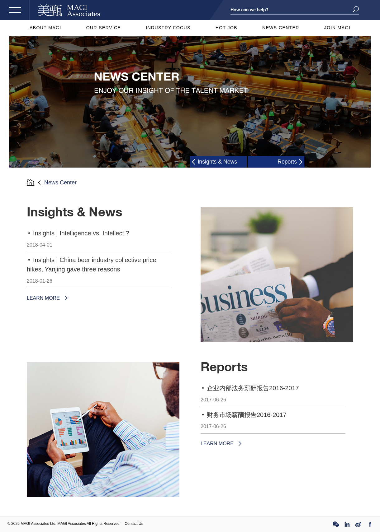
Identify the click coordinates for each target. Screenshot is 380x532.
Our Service (103, 27)
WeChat (336, 524)
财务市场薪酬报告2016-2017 (273, 422)
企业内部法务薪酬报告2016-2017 (273, 396)
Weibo (358, 524)
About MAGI (45, 27)
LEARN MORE (43, 298)
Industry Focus (168, 27)
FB (369, 524)
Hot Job (226, 27)
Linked (347, 524)
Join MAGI (337, 27)
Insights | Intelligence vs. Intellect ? (99, 241)
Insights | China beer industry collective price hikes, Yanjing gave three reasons (99, 272)
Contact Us (134, 523)
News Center (280, 27)
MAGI (69, 10)
